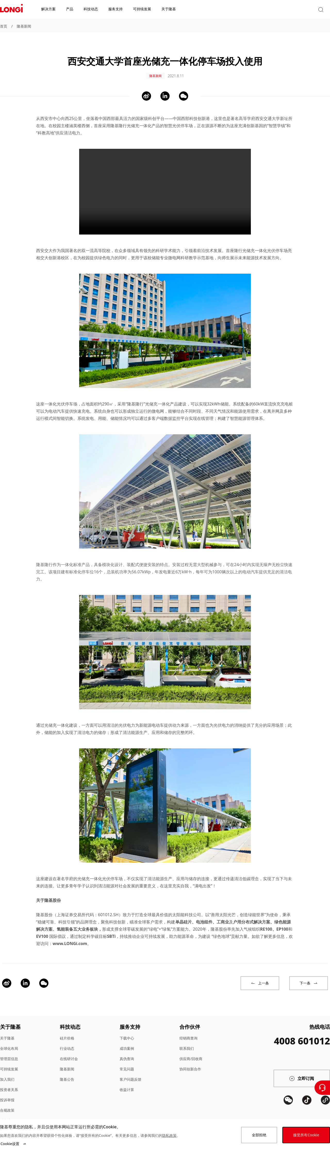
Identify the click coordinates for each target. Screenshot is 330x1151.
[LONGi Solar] (11, 10)
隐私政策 (169, 1135)
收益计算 (127, 1084)
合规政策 (7, 1104)
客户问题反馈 (130, 1073)
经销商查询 (188, 1032)
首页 (3, 26)
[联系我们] (322, 1087)
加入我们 (7, 1073)
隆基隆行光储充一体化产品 (135, 120)
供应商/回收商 (190, 1053)
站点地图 (7, 1115)
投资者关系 (9, 1084)
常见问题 (127, 1063)
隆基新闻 (24, 26)
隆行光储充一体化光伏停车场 (261, 245)
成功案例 (127, 1043)
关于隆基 (7, 1032)
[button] (282, 10)
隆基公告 (67, 1073)
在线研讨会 (69, 1053)
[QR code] (288, 1113)
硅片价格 (67, 1032)
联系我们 (186, 1043)
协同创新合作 (190, 1063)
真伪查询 (127, 1053)
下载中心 (127, 1032)
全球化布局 (9, 1043)
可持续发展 (9, 1063)
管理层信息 (9, 1053)
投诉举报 (7, 1094)
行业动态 (67, 1043)
